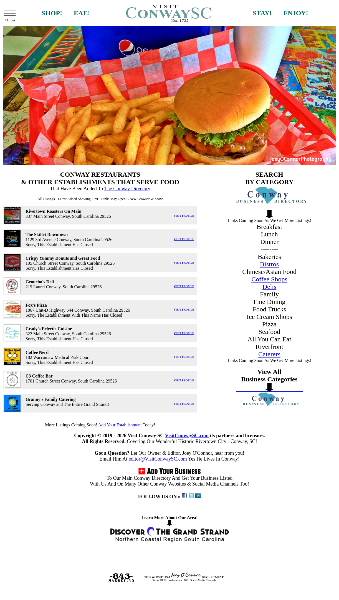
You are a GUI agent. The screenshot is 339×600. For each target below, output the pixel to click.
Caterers (269, 354)
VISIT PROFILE (184, 215)
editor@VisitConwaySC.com (158, 459)
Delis (269, 286)
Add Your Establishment (120, 424)
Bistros (269, 264)
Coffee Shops (269, 279)
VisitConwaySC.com (187, 435)
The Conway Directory (127, 188)
